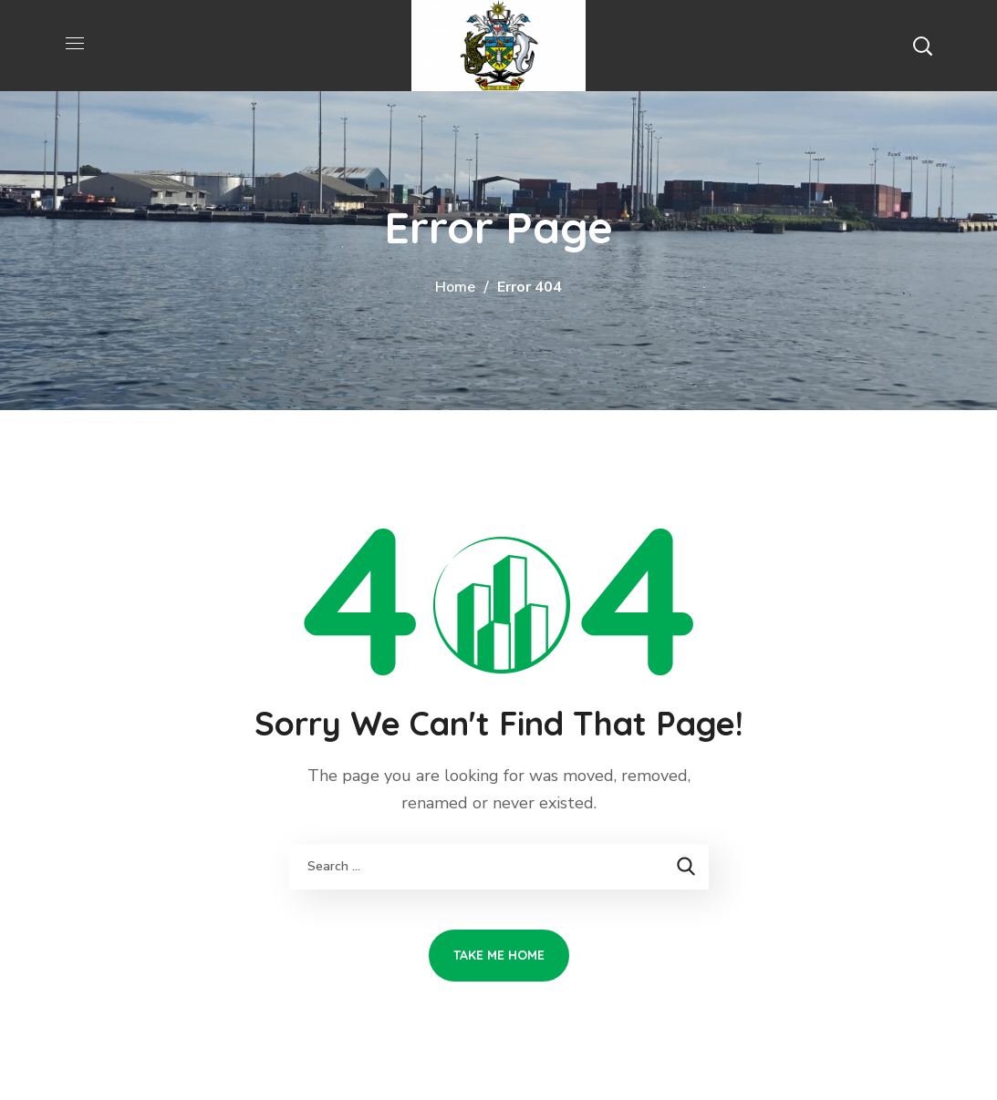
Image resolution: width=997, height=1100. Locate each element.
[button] (922, 45)
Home (455, 287)
